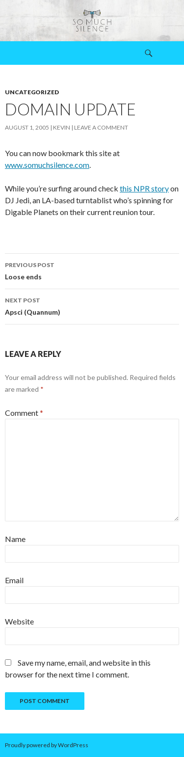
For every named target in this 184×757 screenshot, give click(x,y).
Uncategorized (32, 92)
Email (14, 580)
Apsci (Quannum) (92, 305)
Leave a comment (101, 127)
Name (15, 538)
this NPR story (144, 188)
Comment (24, 412)
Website (19, 621)
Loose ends (92, 270)
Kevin (61, 127)
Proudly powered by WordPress (46, 745)
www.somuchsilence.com (47, 164)
